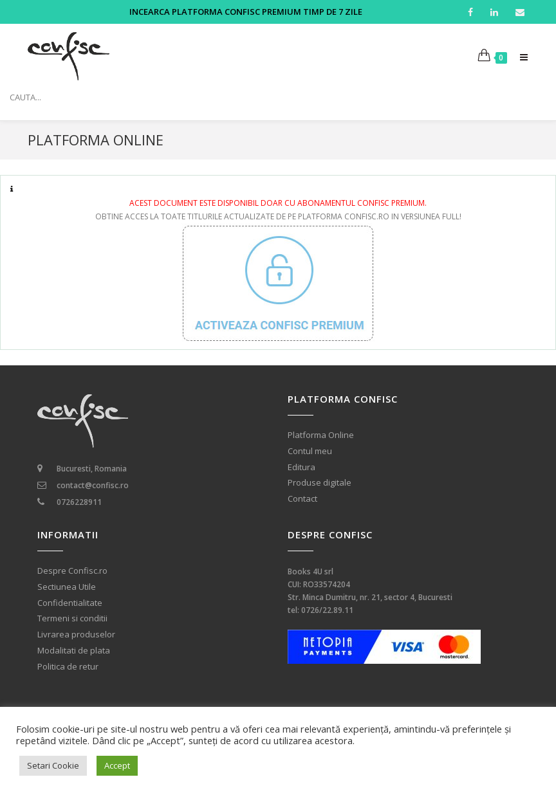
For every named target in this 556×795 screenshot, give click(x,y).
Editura (301, 467)
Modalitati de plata (73, 650)
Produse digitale (319, 482)
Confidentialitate (69, 603)
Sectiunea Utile (66, 586)
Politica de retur (67, 666)
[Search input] (281, 97)
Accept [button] (117, 765)
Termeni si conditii (72, 618)
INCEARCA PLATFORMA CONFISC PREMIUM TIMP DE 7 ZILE (245, 11)
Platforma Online (321, 435)
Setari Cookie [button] (53, 765)
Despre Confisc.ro (72, 570)
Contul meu (310, 451)
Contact (302, 498)
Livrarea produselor (76, 634)
